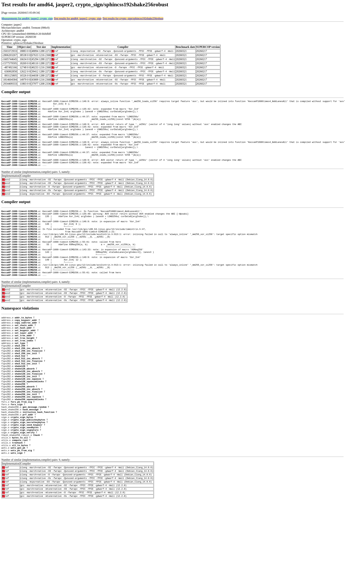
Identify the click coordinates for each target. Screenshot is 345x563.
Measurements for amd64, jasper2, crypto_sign (27, 18)
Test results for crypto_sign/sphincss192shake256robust (132, 18)
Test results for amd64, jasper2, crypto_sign (77, 18)
